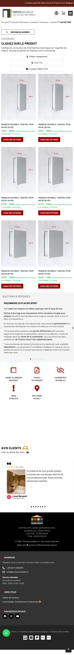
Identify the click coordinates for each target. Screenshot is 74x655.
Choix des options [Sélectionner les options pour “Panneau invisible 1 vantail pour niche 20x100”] (12, 139)
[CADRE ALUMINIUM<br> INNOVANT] (13, 370)
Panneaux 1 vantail (48, 22)
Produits (14, 22)
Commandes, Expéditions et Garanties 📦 (22, 602)
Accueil (4, 22)
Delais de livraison (11, 597)
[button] (70, 13)
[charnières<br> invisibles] (60, 370)
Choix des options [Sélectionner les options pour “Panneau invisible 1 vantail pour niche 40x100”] (12, 213)
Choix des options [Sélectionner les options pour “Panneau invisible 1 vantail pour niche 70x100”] (49, 286)
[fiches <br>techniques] (37, 370)
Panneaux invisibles (29, 22)
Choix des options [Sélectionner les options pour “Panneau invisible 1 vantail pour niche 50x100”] (49, 213)
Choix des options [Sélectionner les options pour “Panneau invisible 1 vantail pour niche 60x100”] (12, 286)
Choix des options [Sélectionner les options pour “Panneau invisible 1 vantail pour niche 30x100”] (49, 139)
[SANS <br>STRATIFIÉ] (13, 388)
